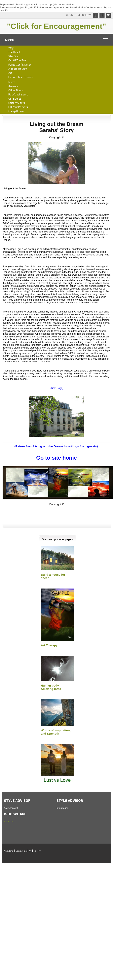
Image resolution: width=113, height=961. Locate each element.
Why (11, 48)
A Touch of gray (17, 68)
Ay (30, 851)
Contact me (21, 851)
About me (9, 821)
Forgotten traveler (19, 64)
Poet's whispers (18, 94)
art (10, 72)
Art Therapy (49, 645)
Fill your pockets (18, 107)
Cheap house (16, 111)
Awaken (13, 86)
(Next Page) (57, 388)
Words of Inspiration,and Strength (56, 732)
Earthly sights (16, 102)
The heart (14, 52)
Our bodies (14, 98)
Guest (11, 82)
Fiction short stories (20, 77)
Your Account (11, 808)
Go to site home (56, 458)
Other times (15, 90)
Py (39, 851)
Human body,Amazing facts (51, 687)
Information (62, 808)
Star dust (13, 56)
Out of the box (17, 60)
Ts (35, 851)
